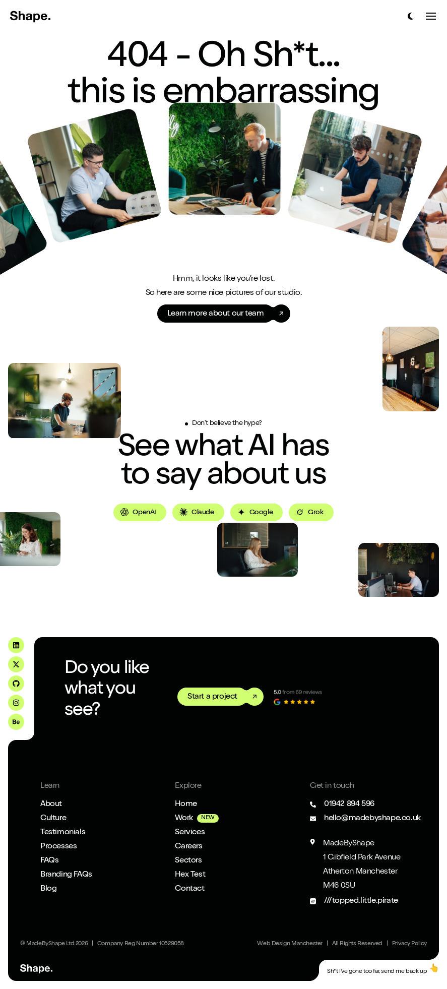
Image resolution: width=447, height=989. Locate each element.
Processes (58, 847)
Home (186, 804)
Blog (48, 889)
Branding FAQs (66, 875)
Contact (189, 889)
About (51, 804)
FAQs (49, 861)
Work (184, 819)
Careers (188, 847)
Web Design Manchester (290, 944)
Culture (53, 819)
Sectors (188, 861)
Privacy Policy (409, 944)
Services (190, 833)
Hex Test (190, 875)
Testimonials (62, 833)
